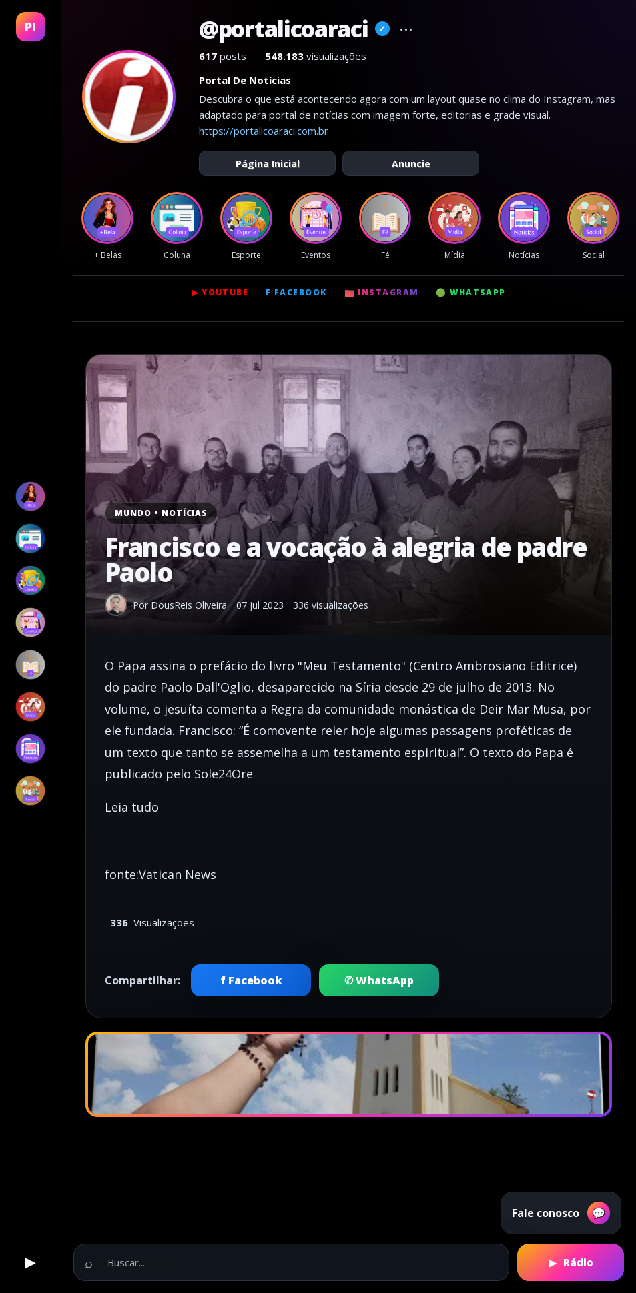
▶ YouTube (220, 292)
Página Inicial (268, 163)
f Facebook (296, 292)
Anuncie (411, 163)
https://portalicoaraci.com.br (263, 130)
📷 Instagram (381, 292)
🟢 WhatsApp (470, 292)
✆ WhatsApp (379, 980)
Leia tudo (132, 807)
